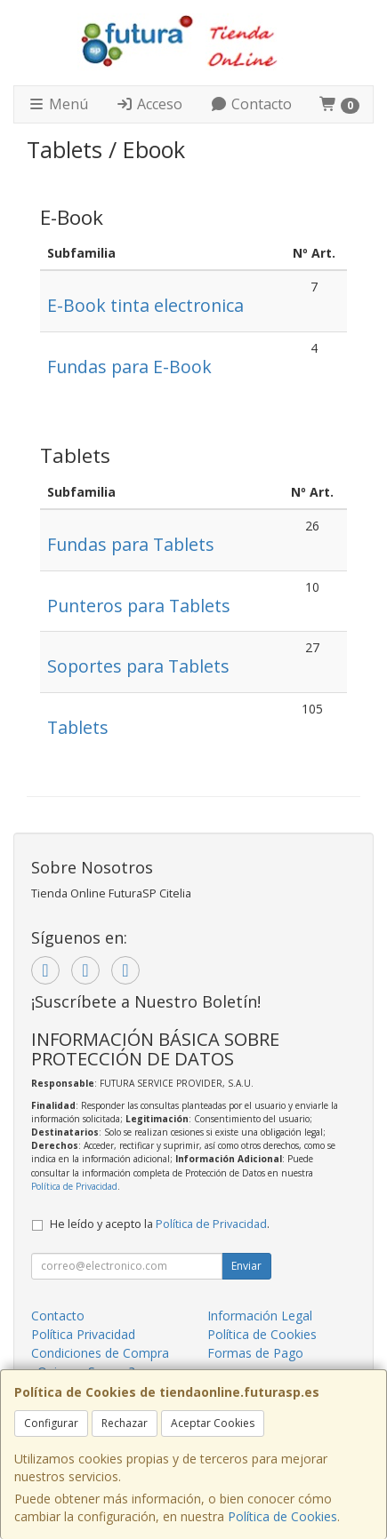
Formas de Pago (255, 1352)
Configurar (51, 1423)
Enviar (246, 1265)
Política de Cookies (282, 1516)
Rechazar (124, 1423)
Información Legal (259, 1315)
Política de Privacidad (74, 1186)
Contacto (251, 104)
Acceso (149, 104)
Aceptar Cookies (212, 1423)
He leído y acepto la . (160, 1224)
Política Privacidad (83, 1334)
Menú (58, 104)
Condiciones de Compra (100, 1352)
